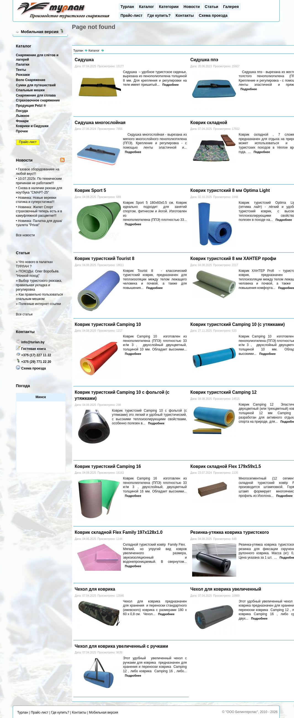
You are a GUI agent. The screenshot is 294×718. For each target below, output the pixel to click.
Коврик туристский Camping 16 (108, 466)
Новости (192, 6)
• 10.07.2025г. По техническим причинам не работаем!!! (39, 181)
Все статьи (24, 314)
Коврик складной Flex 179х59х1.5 (225, 466)
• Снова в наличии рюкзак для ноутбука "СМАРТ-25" (39, 190)
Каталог (146, 6)
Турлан (127, 6)
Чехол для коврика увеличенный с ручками (121, 646)
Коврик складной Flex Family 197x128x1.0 (119, 532)
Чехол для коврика (95, 589)
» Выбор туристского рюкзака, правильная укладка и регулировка (39, 285)
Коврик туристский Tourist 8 (104, 258)
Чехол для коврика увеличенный (225, 589)
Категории (169, 6)
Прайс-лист (132, 15)
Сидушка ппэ (204, 59)
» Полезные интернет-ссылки (38, 304)
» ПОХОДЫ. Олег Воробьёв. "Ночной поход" (38, 273)
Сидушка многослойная (100, 122)
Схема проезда (213, 15)
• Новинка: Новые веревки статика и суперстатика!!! (36, 200)
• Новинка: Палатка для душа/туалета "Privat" (39, 223)
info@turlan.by (32, 342)
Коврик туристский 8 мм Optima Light (230, 190)
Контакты (185, 15)
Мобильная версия (40, 32)
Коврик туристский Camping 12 (223, 392)
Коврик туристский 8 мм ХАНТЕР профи (233, 258)
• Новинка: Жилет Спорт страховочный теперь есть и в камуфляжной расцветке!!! (39, 211)
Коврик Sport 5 (90, 190)
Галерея (231, 6)
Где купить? (159, 15)
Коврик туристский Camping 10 (108, 324)
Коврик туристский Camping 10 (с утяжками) (237, 324)
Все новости (25, 235)
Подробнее (170, 84)
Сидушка (84, 59)
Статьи (211, 6)
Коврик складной (208, 122)
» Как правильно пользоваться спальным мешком (39, 297)
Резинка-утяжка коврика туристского (229, 532)
